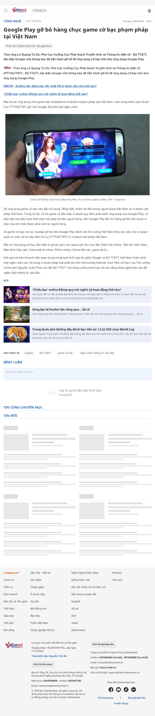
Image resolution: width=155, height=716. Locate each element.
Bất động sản (38, 608)
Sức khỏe (35, 580)
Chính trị (9, 580)
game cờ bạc (65, 353)
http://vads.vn (108, 667)
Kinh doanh (11, 594)
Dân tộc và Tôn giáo (15, 601)
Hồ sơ (74, 608)
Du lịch (34, 601)
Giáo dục (9, 615)
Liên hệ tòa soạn (42, 664)
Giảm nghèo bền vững (84, 572)
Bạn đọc (35, 615)
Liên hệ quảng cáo (103, 644)
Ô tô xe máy (37, 594)
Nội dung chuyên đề (83, 594)
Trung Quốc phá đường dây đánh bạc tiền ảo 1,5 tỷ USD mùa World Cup (83, 329)
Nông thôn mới (80, 580)
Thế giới (8, 623)
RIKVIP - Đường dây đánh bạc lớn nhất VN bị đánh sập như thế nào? (50, 86)
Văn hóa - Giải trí (40, 572)
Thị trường (33, 21)
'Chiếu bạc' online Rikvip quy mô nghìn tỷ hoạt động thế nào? (46, 94)
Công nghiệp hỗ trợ (42, 630)
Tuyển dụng (121, 703)
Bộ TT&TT (45, 353)
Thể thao (9, 608)
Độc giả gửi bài (136, 697)
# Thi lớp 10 (39, 10)
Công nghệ (12, 21)
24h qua (117, 580)
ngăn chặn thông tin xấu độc (97, 353)
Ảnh (73, 615)
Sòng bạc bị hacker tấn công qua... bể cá (61, 309)
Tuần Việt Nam (39, 623)
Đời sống (9, 630)
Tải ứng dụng (105, 697)
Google (29, 353)
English (75, 601)
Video (74, 623)
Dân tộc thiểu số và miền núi (88, 587)
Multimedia (78, 630)
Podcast (117, 572)
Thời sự (8, 587)
